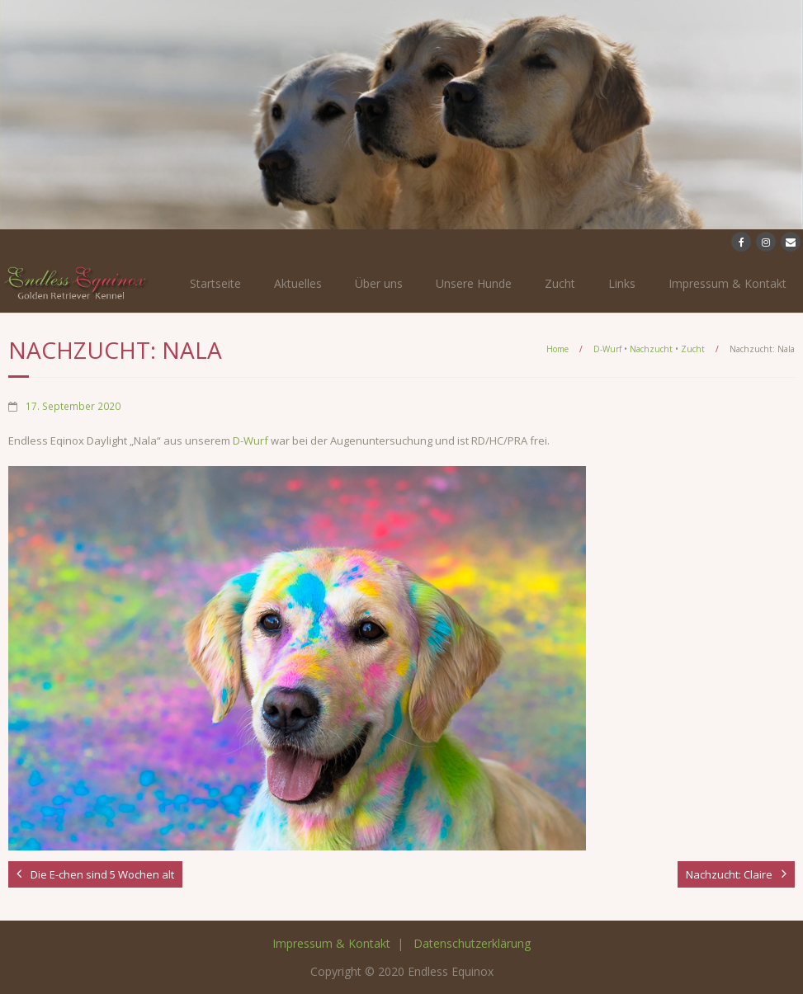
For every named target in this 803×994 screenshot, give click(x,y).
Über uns (379, 283)
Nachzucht (651, 349)
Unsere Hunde (474, 283)
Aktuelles (298, 283)
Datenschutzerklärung (472, 943)
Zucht (560, 283)
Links (621, 283)
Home (557, 349)
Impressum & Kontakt (727, 283)
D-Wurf (607, 349)
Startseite (215, 283)
